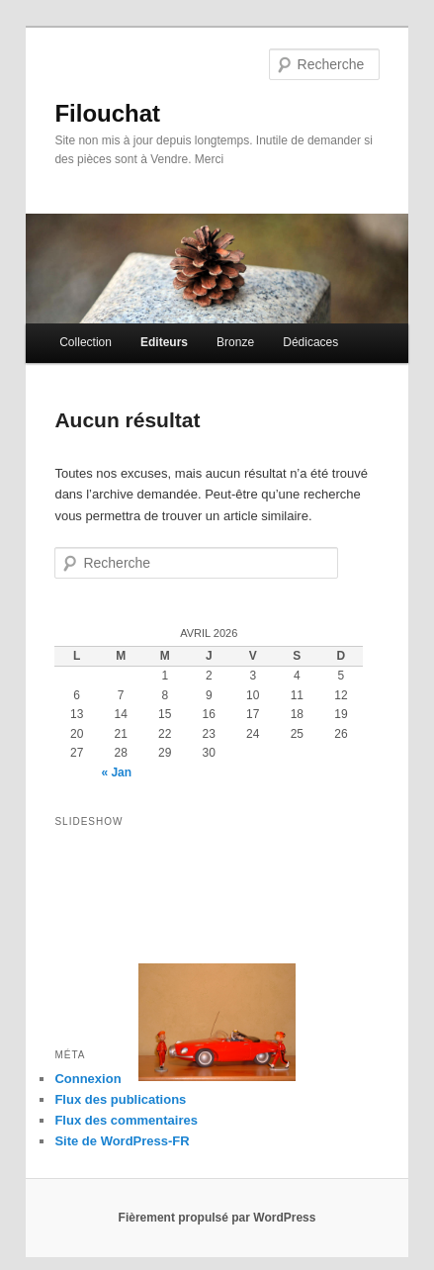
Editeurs (164, 342)
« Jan (116, 772)
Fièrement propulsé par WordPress (217, 1218)
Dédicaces (310, 342)
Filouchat (107, 113)
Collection (85, 342)
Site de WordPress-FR (121, 1141)
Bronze (235, 342)
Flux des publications (120, 1099)
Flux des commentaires (126, 1120)
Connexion (87, 1078)
